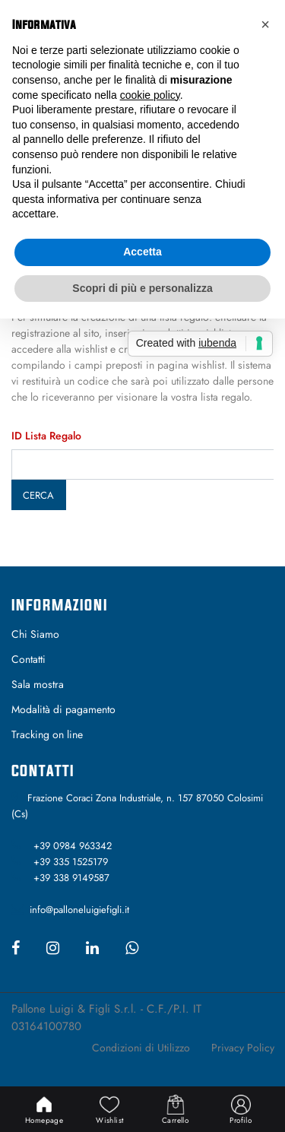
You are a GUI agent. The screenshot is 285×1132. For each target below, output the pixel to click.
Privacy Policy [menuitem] (242, 1047)
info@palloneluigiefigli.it (79, 909)
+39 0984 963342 (72, 846)
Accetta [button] (142, 252)
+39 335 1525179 (70, 862)
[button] (265, 24)
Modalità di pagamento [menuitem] (63, 709)
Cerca (38, 495)
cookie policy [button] (150, 95)
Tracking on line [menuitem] (47, 734)
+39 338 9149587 (71, 877)
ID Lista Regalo (46, 435)
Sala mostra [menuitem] (37, 684)
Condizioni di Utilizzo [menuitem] (141, 1047)
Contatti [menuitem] (28, 659)
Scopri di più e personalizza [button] (142, 288)
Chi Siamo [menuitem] (35, 634)
